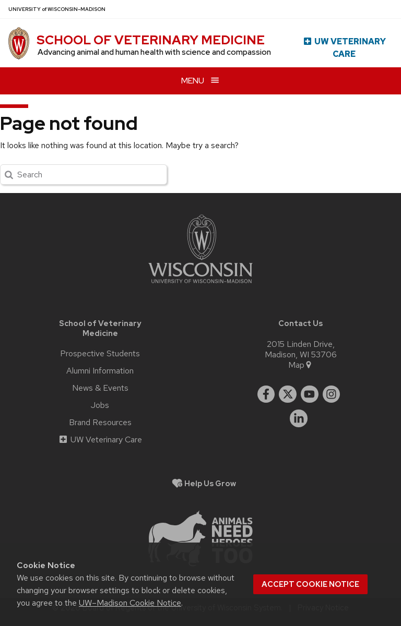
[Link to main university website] (200, 285)
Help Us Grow (210, 483)
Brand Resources (100, 422)
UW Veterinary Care (344, 47)
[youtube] (310, 394)
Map (300, 365)
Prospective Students (100, 353)
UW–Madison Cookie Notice (130, 602)
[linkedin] (299, 418)
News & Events (100, 388)
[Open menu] (200, 80)
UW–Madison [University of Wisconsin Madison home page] (56, 9)
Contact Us (300, 323)
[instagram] (331, 394)
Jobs (100, 405)
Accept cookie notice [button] (310, 584)
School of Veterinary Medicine (151, 40)
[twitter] (288, 394)
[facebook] (266, 394)
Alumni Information (100, 371)
